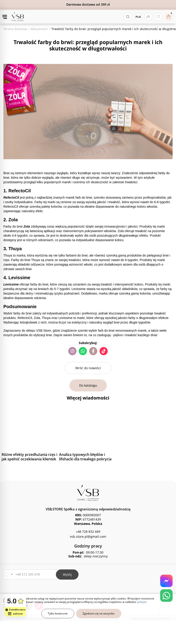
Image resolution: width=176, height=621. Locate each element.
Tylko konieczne (58, 613)
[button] (9, 574)
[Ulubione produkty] (158, 17)
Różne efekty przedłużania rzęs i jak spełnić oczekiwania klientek (29, 456)
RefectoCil (11, 197)
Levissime (11, 284)
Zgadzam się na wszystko (98, 613)
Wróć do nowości (88, 368)
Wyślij (67, 574)
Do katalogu (88, 385)
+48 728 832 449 (88, 531)
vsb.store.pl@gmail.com (88, 536)
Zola (27, 226)
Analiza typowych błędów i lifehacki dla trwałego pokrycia (85, 456)
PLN (138, 17)
